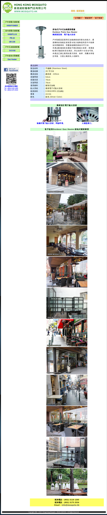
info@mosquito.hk (70, 505)
